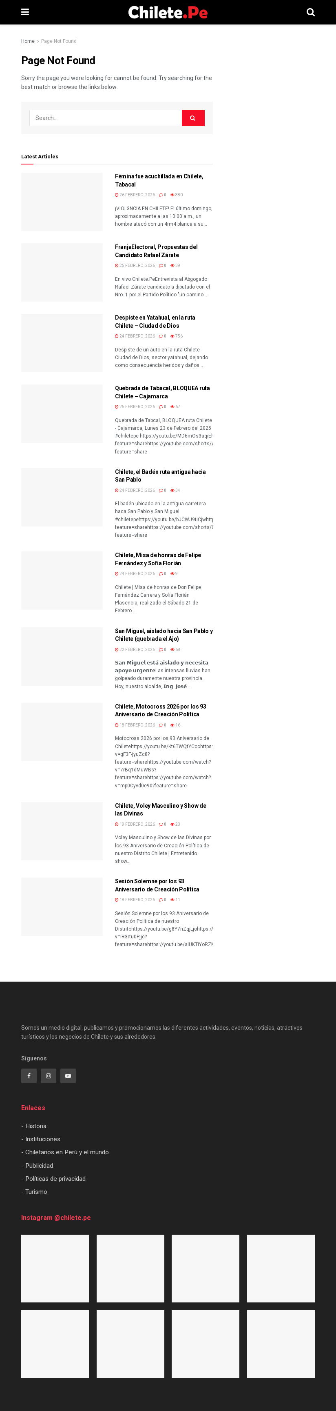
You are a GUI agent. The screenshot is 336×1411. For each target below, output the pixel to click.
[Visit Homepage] (168, 12)
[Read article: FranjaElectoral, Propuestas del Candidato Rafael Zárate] (62, 272)
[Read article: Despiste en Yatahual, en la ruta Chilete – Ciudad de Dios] (62, 343)
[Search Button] (311, 12)
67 (175, 406)
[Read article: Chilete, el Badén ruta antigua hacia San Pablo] (62, 497)
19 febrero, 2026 (135, 824)
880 (176, 195)
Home (28, 41)
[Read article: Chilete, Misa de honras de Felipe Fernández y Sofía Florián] (62, 580)
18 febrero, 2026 (135, 725)
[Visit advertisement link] (270, 202)
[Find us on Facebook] (29, 1076)
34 (175, 490)
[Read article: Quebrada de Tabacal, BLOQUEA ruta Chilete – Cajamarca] (62, 413)
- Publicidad (37, 1165)
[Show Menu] (25, 12)
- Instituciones (40, 1139)
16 (175, 725)
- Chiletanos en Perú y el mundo (65, 1152)
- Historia (33, 1126)
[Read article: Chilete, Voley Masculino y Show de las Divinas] (62, 831)
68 (175, 649)
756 (176, 336)
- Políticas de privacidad (53, 1178)
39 (175, 265)
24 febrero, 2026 (135, 336)
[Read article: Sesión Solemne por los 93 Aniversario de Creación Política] (62, 907)
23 (175, 824)
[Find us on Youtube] (68, 1076)
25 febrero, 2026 (135, 265)
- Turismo (34, 1191)
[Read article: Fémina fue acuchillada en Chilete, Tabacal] (62, 202)
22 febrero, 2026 (135, 649)
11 (175, 900)
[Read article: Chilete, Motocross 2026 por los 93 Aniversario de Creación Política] (62, 732)
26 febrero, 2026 (135, 195)
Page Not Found (59, 41)
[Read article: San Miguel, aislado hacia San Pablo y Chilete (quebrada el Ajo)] (62, 656)
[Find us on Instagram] (48, 1076)
